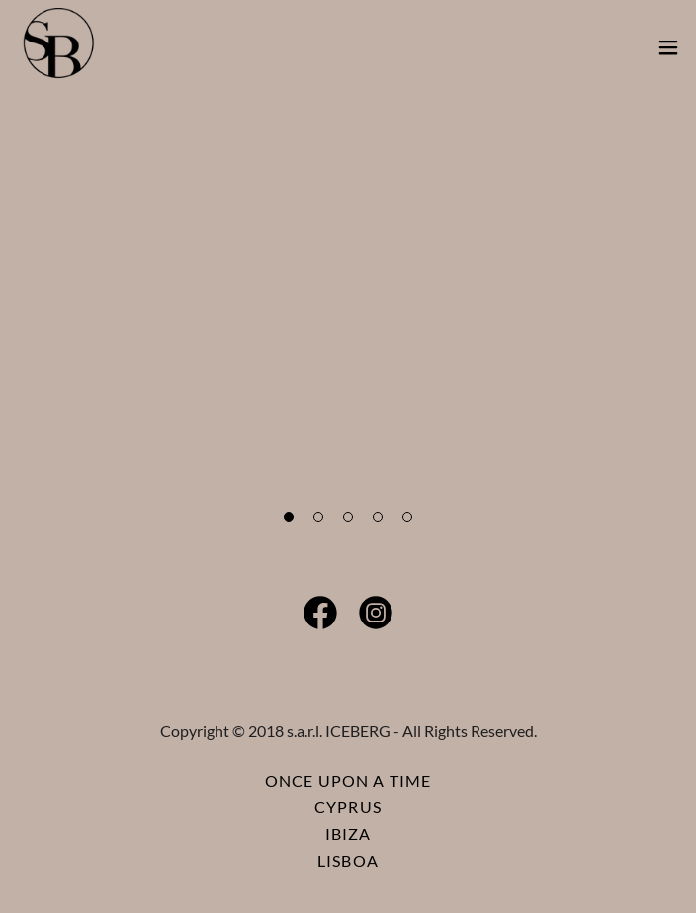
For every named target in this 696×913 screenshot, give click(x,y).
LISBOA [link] (348, 860)
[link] (59, 47)
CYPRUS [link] (348, 806)
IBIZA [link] (348, 833)
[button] (668, 47)
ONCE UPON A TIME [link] (348, 780)
